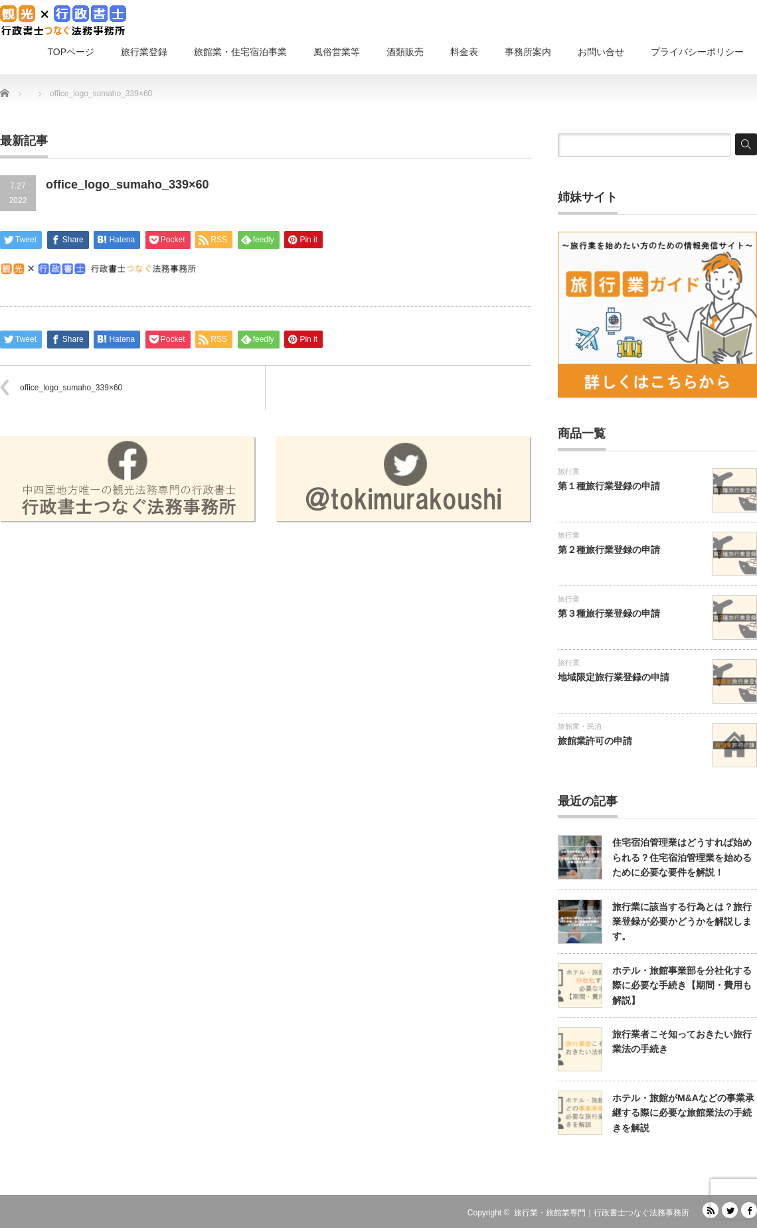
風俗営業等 (336, 51)
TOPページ (70, 51)
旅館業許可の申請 (595, 740)
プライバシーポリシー (697, 51)
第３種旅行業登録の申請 (609, 613)
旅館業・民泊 (580, 726)
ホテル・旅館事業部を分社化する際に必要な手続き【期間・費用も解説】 (682, 985)
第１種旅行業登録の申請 (609, 486)
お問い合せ (601, 51)
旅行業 (569, 471)
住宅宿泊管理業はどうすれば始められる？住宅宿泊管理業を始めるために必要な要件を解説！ (682, 857)
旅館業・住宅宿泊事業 (240, 51)
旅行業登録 (144, 51)
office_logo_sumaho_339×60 (71, 387)
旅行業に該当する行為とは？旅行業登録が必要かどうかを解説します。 (682, 921)
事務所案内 (528, 51)
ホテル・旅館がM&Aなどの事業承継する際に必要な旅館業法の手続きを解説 (683, 1113)
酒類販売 (405, 51)
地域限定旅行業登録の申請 (613, 677)
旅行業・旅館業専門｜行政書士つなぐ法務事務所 (601, 1212)
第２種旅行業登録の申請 (609, 549)
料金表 (464, 51)
